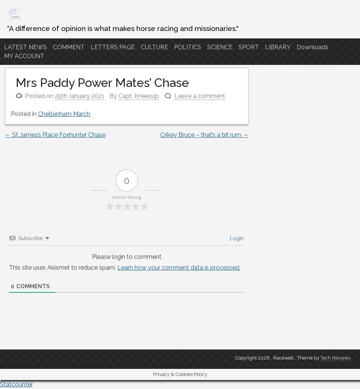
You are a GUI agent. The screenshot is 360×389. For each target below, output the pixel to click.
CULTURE (154, 47)
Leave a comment (199, 96)
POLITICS (187, 47)
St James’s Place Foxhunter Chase (55, 134)
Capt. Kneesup (139, 96)
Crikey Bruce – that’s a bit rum (204, 134)
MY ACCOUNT (24, 56)
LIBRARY (278, 47)
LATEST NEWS (25, 47)
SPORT (249, 47)
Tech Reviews (335, 358)
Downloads (312, 47)
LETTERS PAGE (113, 47)
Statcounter (16, 384)
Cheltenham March (64, 113)
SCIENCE (220, 47)
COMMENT (69, 47)
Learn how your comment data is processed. (178, 267)
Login (236, 238)
